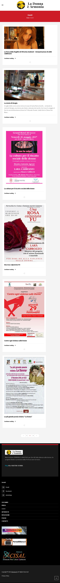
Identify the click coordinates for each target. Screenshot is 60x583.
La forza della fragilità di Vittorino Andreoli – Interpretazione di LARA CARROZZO (28, 53)
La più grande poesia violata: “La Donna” (18, 417)
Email (7, 487)
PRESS (4, 505)
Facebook (9, 491)
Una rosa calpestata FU (12, 265)
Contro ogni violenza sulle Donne (15, 341)
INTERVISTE (5, 512)
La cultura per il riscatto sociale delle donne (19, 189)
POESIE (4, 518)
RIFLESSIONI (5, 515)
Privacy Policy (5, 576)
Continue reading (9, 58)
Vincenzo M (14, 572)
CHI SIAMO (5, 502)
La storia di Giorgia (10, 103)
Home (27, 17)
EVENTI (3, 509)
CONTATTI (5, 521)
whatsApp (9, 495)
